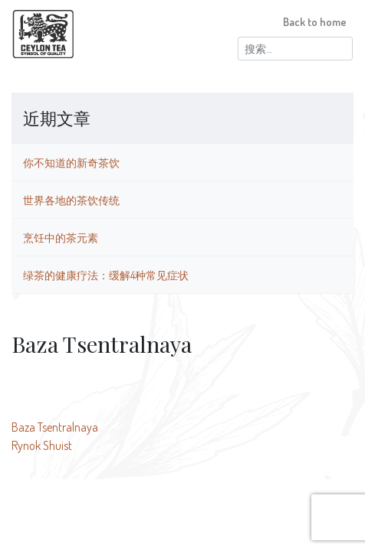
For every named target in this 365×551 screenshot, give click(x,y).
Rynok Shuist (42, 445)
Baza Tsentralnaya (55, 427)
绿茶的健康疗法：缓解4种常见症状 (106, 275)
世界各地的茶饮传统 (71, 200)
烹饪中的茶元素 (60, 237)
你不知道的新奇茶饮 (71, 162)
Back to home (315, 21)
